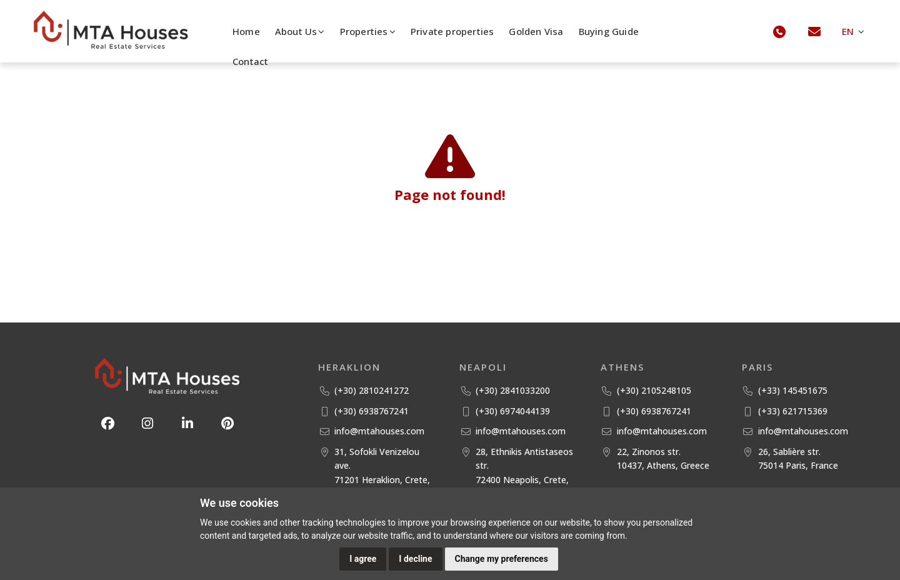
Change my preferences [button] (501, 559)
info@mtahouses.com (379, 431)
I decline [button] (415, 559)
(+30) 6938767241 (371, 411)
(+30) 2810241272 (371, 390)
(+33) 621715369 (793, 411)
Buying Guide (609, 31)
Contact (250, 61)
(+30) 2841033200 (513, 390)
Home (246, 31)
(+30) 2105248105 (654, 390)
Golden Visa (536, 31)
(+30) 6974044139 (513, 411)
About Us (300, 31)
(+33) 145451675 (793, 390)
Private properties (452, 31)
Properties (368, 31)
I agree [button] (362, 559)
